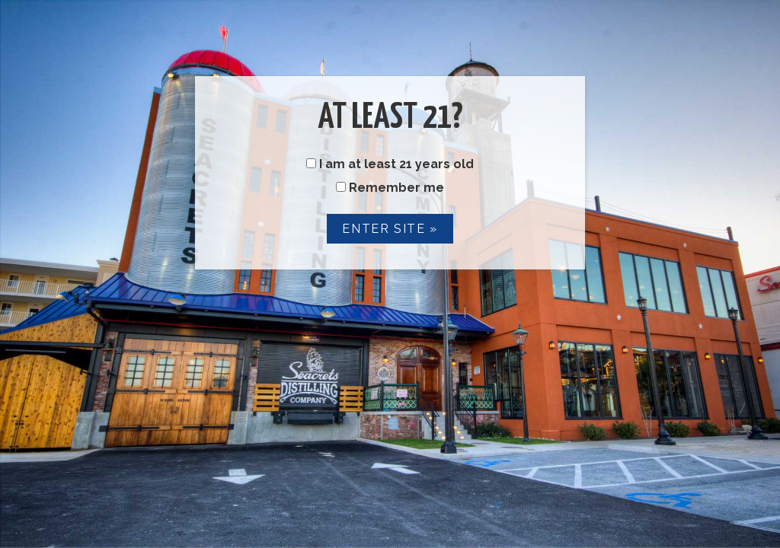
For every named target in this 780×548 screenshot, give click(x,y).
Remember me (390, 187)
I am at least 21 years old (390, 164)
